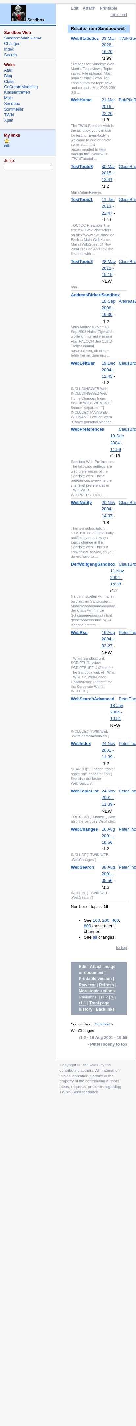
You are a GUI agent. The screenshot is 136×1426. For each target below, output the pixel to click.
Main (8, 98)
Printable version (95, 978)
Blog (8, 76)
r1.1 (82, 1003)
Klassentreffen (17, 92)
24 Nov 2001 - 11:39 (108, 750)
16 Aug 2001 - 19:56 (108, 836)
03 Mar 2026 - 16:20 (108, 45)
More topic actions (97, 991)
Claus (9, 81)
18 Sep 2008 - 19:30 (108, 308)
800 (87, 925)
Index (9, 49)
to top (121, 948)
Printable (108, 8)
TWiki (9, 115)
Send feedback (85, 1092)
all (95, 937)
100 (96, 920)
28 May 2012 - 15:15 (109, 268)
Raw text (87, 985)
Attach (89, 8)
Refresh (106, 985)
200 (105, 920)
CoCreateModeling (21, 87)
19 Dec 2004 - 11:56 (117, 442)
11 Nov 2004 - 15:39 (117, 577)
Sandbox (102, 1024)
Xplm (8, 120)
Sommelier (13, 109)
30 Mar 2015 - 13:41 (108, 173)
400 (115, 920)
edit (7, 146)
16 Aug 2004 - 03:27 (108, 639)
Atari (8, 70)
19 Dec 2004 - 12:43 (108, 370)
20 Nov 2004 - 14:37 (108, 509)
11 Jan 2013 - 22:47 (108, 206)
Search (10, 55)
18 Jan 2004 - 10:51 (116, 712)
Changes (12, 43)
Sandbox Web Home (22, 38)
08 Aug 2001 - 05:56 (108, 874)
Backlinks (105, 1009)
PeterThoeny (102, 1044)
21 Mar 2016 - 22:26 (108, 106)
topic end (119, 15)
